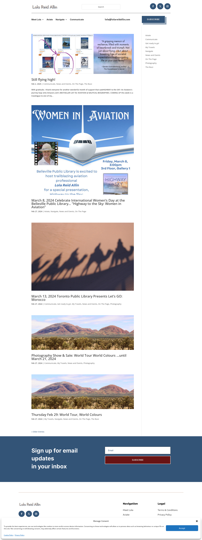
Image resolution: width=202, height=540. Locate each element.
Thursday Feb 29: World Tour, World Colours (66, 414)
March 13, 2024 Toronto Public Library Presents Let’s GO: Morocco (76, 298)
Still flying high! (43, 79)
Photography (115, 304)
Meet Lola (36, 20)
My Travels (76, 304)
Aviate (50, 20)
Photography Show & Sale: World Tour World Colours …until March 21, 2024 (78, 357)
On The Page (77, 84)
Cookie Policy (8, 535)
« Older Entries (37, 431)
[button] (197, 521)
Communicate (77, 20)
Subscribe (153, 19)
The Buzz (88, 84)
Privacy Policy (19, 535)
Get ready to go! (64, 304)
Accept (182, 528)
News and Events (63, 84)
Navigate (60, 20)
